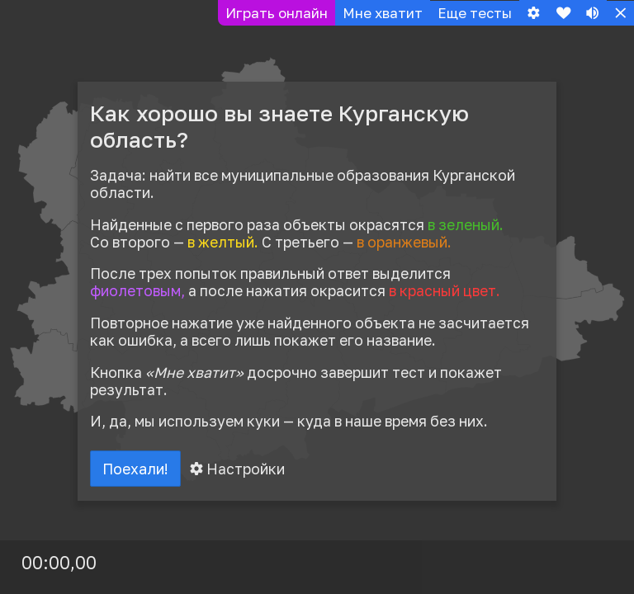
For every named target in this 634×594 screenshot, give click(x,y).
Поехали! (137, 469)
